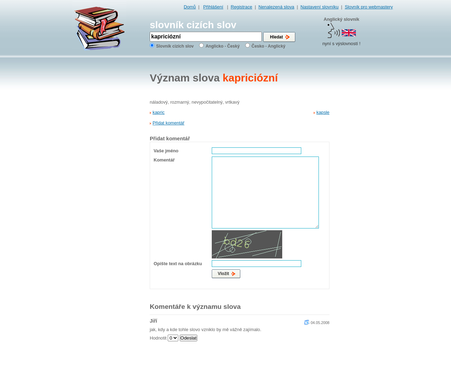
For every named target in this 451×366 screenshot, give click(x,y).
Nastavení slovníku (320, 7)
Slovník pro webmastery (369, 7)
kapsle (322, 112)
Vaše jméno (166, 150)
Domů (190, 7)
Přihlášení (213, 7)
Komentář (164, 160)
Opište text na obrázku (178, 263)
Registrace (241, 7)
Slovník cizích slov (175, 46)
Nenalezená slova (276, 7)
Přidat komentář (168, 123)
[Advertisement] (364, 169)
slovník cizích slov (193, 24)
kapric (159, 112)
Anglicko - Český (222, 46)
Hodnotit (158, 338)
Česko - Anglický (268, 46)
